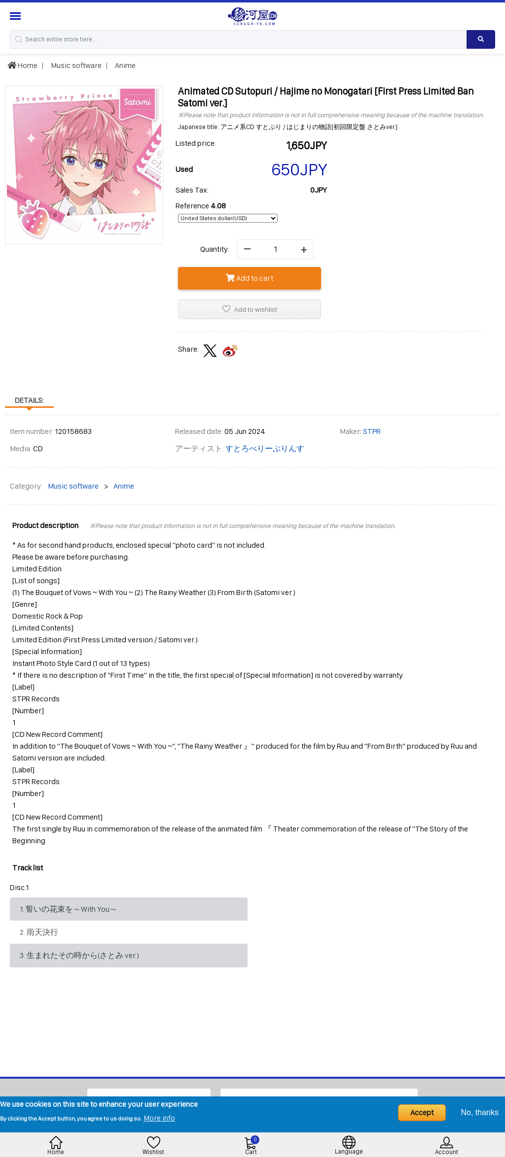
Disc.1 (19, 887)
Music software (75, 65)
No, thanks (480, 1112)
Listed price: (196, 143)
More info (159, 1118)
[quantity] (275, 249)
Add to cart (249, 278)
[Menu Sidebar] (16, 16)
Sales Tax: (192, 190)
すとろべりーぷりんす (264, 448)
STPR (372, 431)
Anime (124, 65)
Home (22, 65)
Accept (421, 1112)
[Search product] (481, 39)
